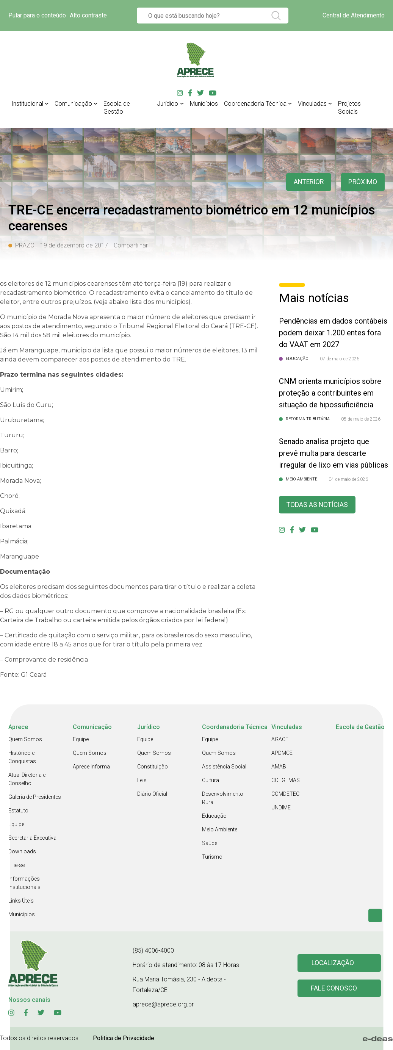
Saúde (209, 843)
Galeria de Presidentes (34, 797)
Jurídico (167, 103)
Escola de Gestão (116, 107)
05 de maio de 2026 (360, 419)
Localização (333, 963)
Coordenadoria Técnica (255, 103)
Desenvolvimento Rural (222, 798)
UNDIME (281, 807)
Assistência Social (224, 767)
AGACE (279, 739)
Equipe (16, 824)
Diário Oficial (152, 794)
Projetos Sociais (349, 107)
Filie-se (16, 865)
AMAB (278, 767)
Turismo (212, 857)
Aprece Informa (91, 767)
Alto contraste (88, 15)
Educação (214, 816)
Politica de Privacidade (123, 1038)
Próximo (362, 182)
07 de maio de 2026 (339, 358)
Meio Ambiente (219, 829)
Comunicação (73, 103)
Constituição (152, 767)
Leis (142, 780)
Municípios (204, 103)
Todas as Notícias (318, 505)
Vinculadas (312, 103)
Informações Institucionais (24, 883)
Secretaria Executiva (32, 838)
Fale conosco (334, 988)
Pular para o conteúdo (37, 15)
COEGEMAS (285, 780)
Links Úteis (21, 901)
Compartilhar (131, 245)
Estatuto (18, 810)
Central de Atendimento (354, 15)
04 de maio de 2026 (348, 479)
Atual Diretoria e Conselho (26, 779)
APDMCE (282, 753)
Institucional (27, 103)
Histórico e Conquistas (22, 757)
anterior (307, 182)
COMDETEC (285, 794)
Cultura (210, 780)
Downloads (22, 851)
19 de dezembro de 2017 (74, 245)
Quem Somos (25, 739)
